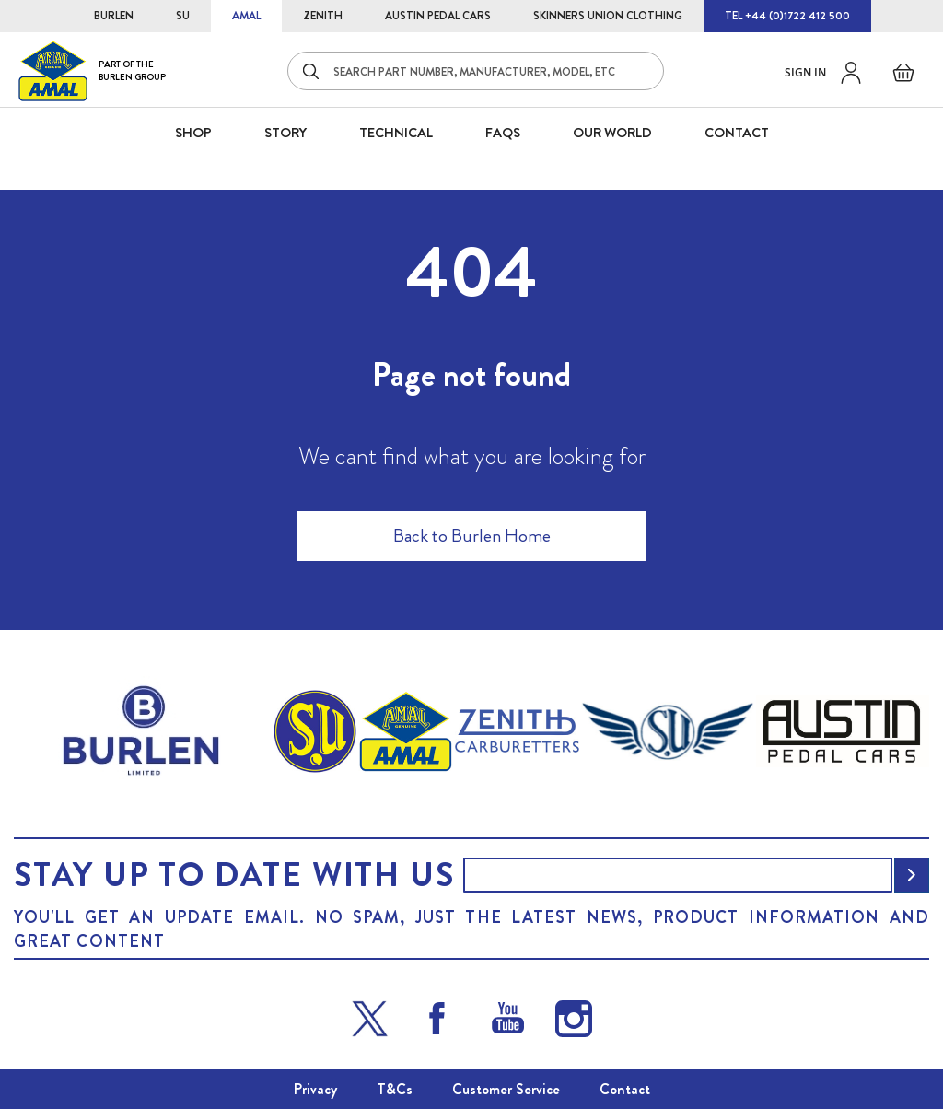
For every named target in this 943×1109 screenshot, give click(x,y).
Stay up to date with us (234, 875)
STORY (285, 133)
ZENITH (323, 15)
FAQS (502, 133)
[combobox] (475, 71)
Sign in (805, 72)
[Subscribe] (911, 875)
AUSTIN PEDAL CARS (438, 15)
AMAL (246, 15)
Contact (625, 1089)
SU (183, 15)
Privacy (315, 1089)
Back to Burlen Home (472, 535)
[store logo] (92, 70)
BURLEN (114, 15)
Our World (612, 133)
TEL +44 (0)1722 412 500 (787, 15)
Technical (396, 133)
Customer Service (506, 1089)
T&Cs (395, 1089)
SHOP (193, 133)
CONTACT (736, 133)
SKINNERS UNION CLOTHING (607, 15)
